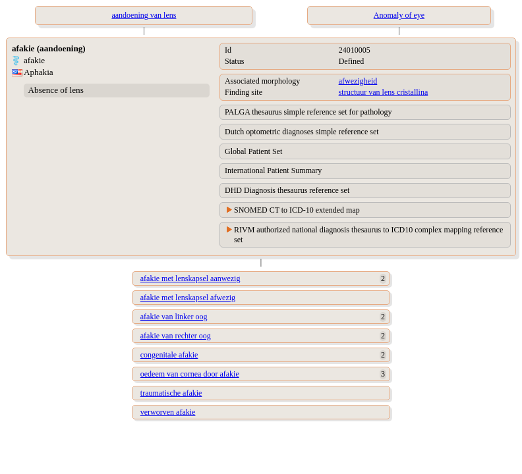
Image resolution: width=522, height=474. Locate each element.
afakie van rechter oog (175, 335)
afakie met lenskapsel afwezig (187, 297)
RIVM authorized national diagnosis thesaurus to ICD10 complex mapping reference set (368, 234)
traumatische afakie (171, 393)
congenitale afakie (169, 354)
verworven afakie (168, 412)
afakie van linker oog (174, 316)
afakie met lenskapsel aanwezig (190, 278)
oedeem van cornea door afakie (189, 374)
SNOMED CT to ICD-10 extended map (297, 210)
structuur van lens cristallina (383, 92)
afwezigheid (358, 81)
